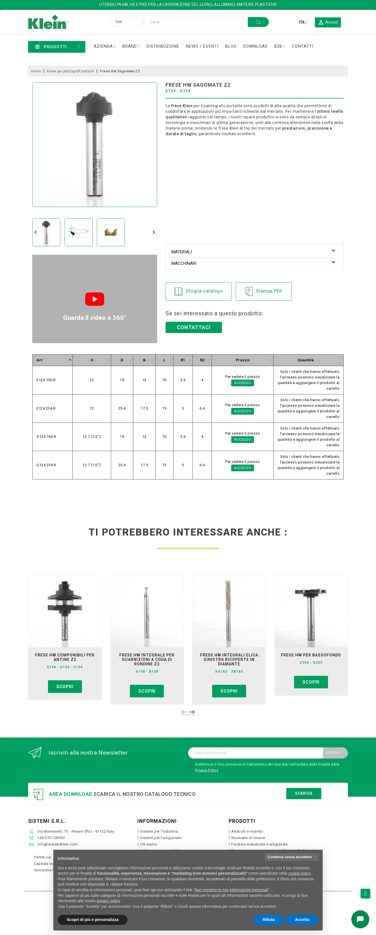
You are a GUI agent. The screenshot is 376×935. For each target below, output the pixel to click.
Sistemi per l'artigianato (161, 838)
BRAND (129, 46)
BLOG (231, 46)
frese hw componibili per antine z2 (65, 657)
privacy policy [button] (108, 901)
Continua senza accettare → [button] (292, 857)
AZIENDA (103, 46)
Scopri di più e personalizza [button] (92, 919)
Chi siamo (148, 844)
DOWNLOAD (255, 46)
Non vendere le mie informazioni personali (231, 890)
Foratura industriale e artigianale (259, 844)
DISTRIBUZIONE (162, 46)
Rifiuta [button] (269, 919)
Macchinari (183, 263)
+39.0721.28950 (51, 838)
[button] (328, 22)
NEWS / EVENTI (202, 46)
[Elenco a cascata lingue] (303, 22)
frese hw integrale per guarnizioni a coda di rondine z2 (147, 659)
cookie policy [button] (299, 873)
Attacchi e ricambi (247, 831)
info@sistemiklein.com (57, 844)
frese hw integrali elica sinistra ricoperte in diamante (229, 659)
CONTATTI (302, 46)
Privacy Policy (206, 770)
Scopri (65, 686)
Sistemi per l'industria (159, 831)
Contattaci (194, 327)
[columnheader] (53, 360)
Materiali (181, 251)
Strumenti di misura (248, 838)
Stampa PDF (263, 291)
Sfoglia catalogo (198, 291)
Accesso (242, 383)
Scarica (304, 793)
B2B (278, 46)
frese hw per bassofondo (311, 655)
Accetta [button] (302, 919)
